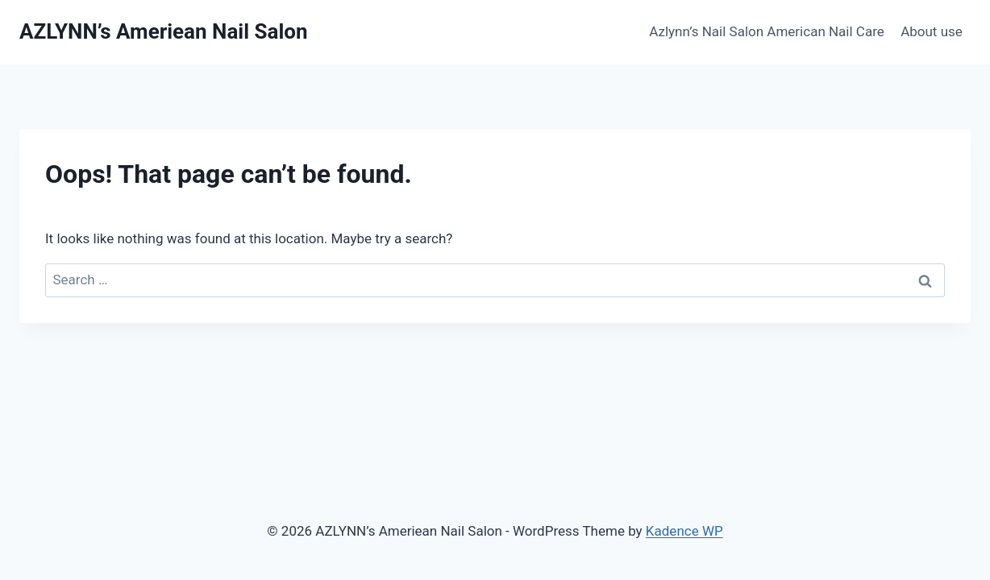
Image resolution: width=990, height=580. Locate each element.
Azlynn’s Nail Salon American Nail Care (766, 31)
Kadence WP (684, 531)
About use (932, 31)
